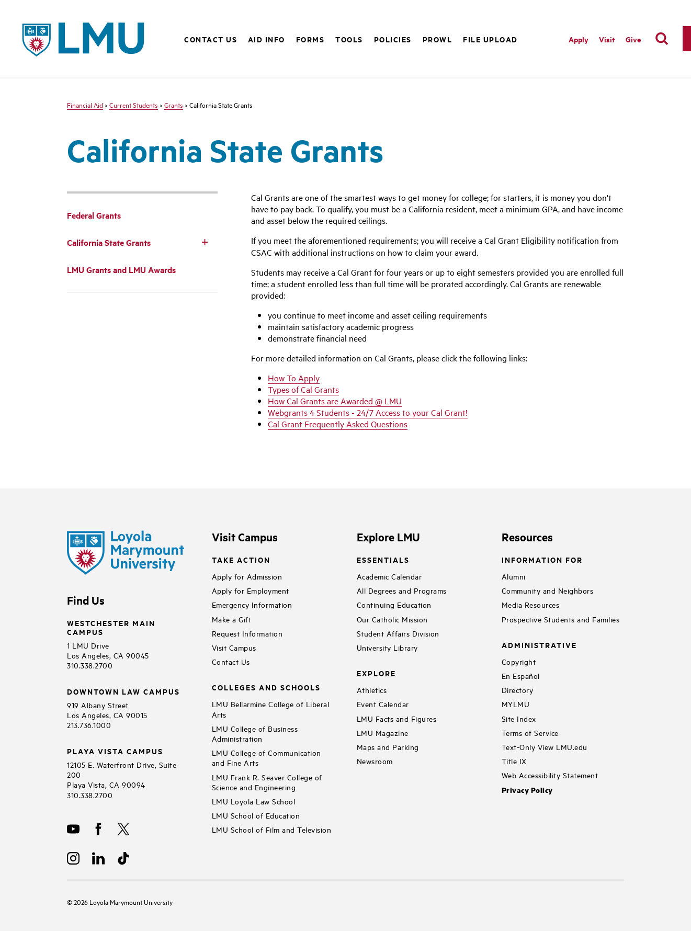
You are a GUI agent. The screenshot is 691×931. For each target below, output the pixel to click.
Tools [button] (349, 38)
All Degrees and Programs (402, 590)
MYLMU (516, 704)
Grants (173, 104)
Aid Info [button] (266, 38)
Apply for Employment (250, 590)
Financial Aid (85, 104)
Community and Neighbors (548, 590)
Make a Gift (232, 619)
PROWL (437, 38)
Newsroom (375, 761)
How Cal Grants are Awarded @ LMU (335, 400)
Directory (518, 690)
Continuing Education (394, 604)
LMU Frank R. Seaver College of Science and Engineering (267, 782)
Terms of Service (530, 732)
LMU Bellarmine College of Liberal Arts (271, 709)
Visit (607, 38)
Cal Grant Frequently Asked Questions (337, 423)
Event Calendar (383, 704)
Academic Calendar (389, 576)
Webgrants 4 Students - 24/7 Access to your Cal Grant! (368, 412)
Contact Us (210, 38)
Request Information (247, 633)
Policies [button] (393, 38)
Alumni (514, 576)
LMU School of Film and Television (272, 829)
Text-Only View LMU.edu (544, 747)
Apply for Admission (247, 576)
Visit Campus (234, 647)
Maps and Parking (388, 747)
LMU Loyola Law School (254, 801)
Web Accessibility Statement (550, 775)
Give (633, 38)
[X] (123, 829)
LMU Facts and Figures (397, 718)
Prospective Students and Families (561, 619)
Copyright (519, 661)
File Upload (490, 38)
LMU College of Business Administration (255, 733)
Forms (310, 38)
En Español (521, 675)
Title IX (514, 761)
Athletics (372, 690)
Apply (578, 38)
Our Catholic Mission (392, 619)
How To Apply (294, 377)
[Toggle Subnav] (205, 241)
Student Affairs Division (398, 633)
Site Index (519, 718)
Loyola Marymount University (123, 901)
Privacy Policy (527, 790)
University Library (387, 647)
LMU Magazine (383, 732)
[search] (661, 38)
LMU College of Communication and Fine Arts (266, 757)
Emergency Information (252, 604)
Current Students (133, 104)
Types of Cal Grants (303, 389)
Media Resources (531, 604)
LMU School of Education (256, 815)
